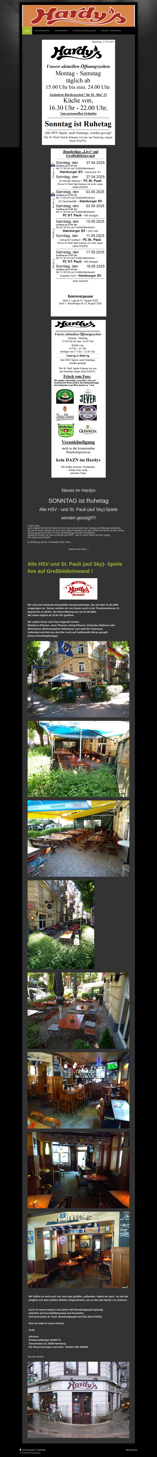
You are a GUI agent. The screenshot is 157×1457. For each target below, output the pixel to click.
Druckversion (28, 1450)
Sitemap (41, 1450)
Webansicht (131, 1450)
